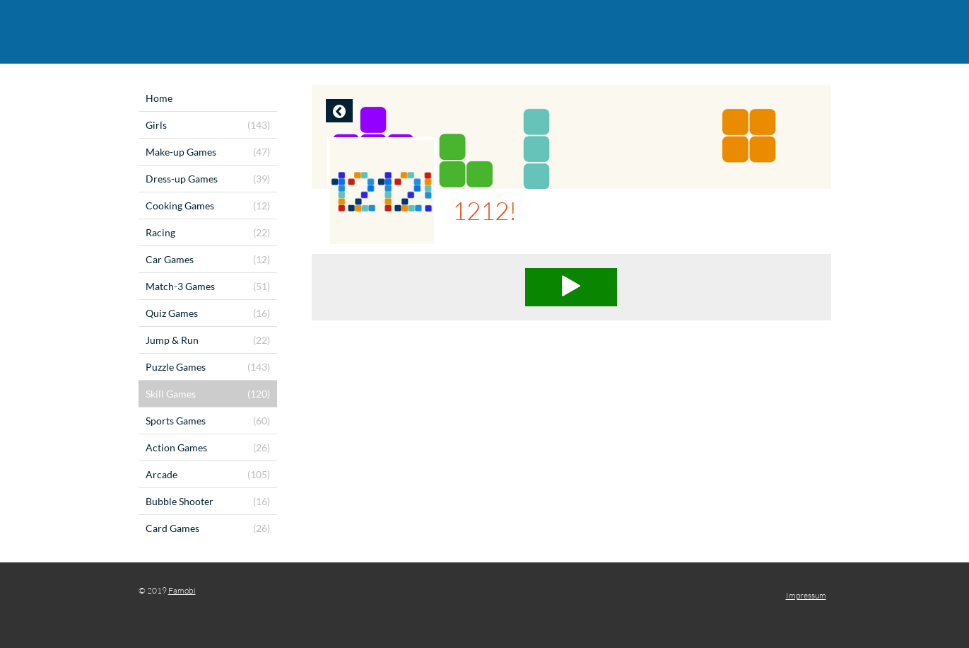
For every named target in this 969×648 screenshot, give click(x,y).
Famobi (182, 590)
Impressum (806, 595)
